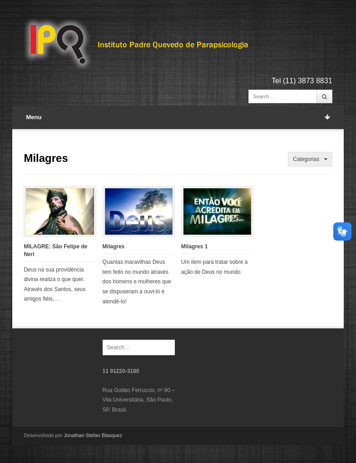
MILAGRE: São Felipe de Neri (55, 250)
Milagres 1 (194, 246)
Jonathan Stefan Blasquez (93, 435)
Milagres (114, 246)
